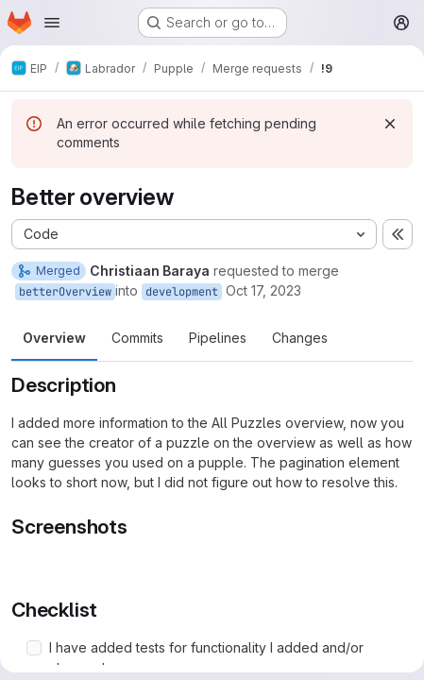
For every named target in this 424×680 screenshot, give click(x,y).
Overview (54, 338)
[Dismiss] (390, 123)
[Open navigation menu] (52, 23)
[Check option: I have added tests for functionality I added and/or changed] (34, 647)
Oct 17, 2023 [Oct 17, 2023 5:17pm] (263, 290)
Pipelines (217, 338)
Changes (300, 338)
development (181, 291)
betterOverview (65, 291)
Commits (137, 338)
